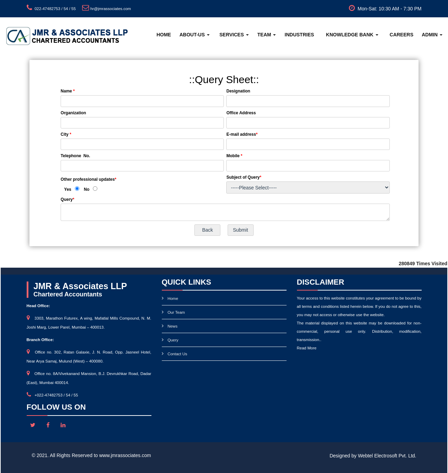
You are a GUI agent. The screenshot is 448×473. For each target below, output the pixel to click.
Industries (299, 34)
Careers (401, 34)
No (86, 189)
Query (172, 340)
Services (233, 34)
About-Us (194, 34)
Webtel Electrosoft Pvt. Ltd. (387, 455)
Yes (67, 189)
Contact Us (177, 354)
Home (164, 34)
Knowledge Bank (352, 34)
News (172, 326)
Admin (432, 34)
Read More (307, 348)
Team (266, 34)
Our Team (176, 312)
